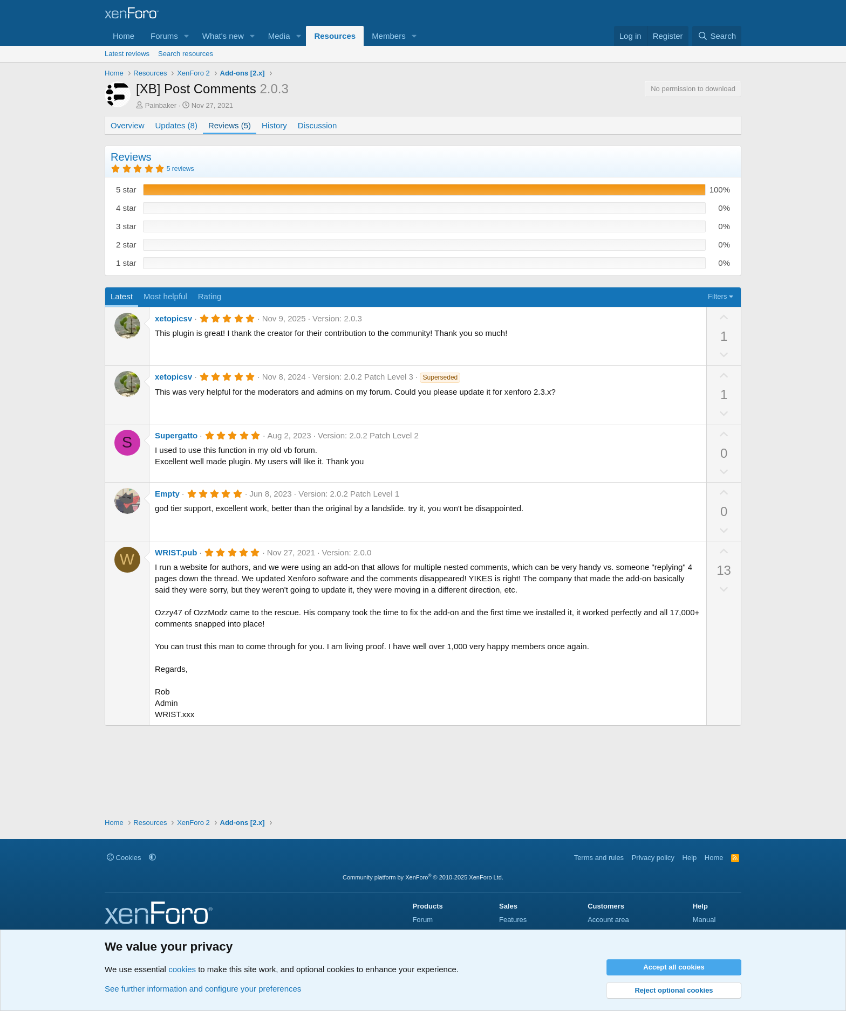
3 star (126, 226)
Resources (335, 35)
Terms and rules (599, 858)
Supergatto (176, 435)
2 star (126, 244)
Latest (122, 296)
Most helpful (165, 296)
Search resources (185, 54)
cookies (182, 969)
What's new (223, 35)
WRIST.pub (176, 552)
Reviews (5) (229, 125)
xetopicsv (173, 318)
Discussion (317, 125)
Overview (128, 125)
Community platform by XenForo (423, 877)
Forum (422, 920)
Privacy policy (653, 858)
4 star (126, 207)
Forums (164, 35)
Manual (704, 920)
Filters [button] (717, 296)
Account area (608, 920)
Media (279, 35)
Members (389, 35)
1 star (126, 262)
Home (123, 35)
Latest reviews (127, 54)
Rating (209, 296)
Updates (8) (176, 125)
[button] (186, 36)
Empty (167, 493)
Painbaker (161, 105)
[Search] (716, 36)
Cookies (124, 858)
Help (690, 858)
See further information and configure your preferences (203, 988)
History (274, 125)
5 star (126, 189)
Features (513, 920)
